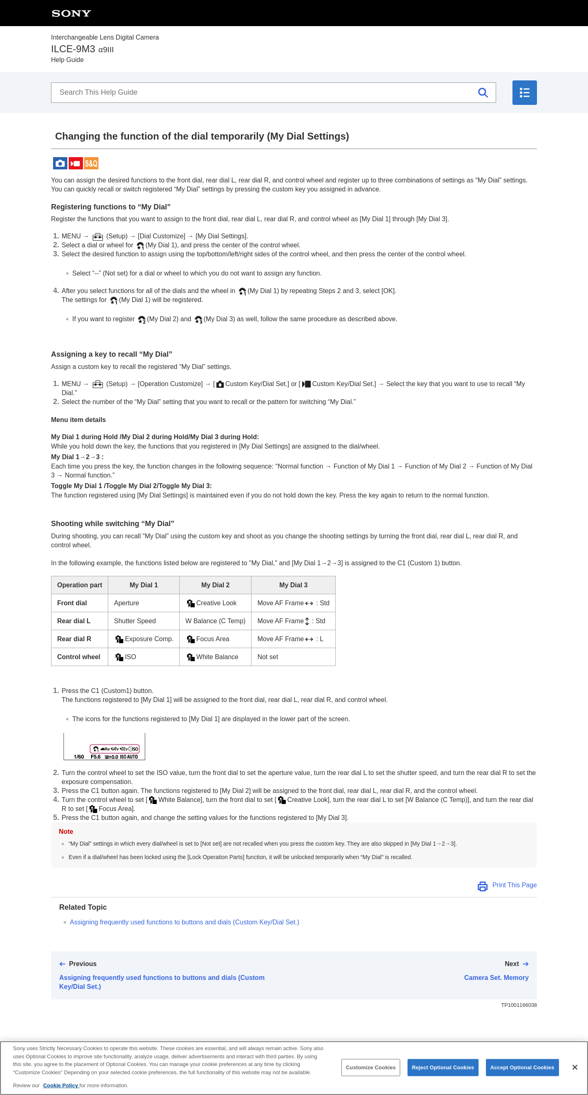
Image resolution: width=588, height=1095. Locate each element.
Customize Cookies (371, 1076)
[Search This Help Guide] (273, 92)
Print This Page (514, 885)
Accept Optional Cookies (522, 1076)
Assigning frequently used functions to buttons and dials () (184, 922)
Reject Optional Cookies (443, 1076)
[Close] (575, 1075)
